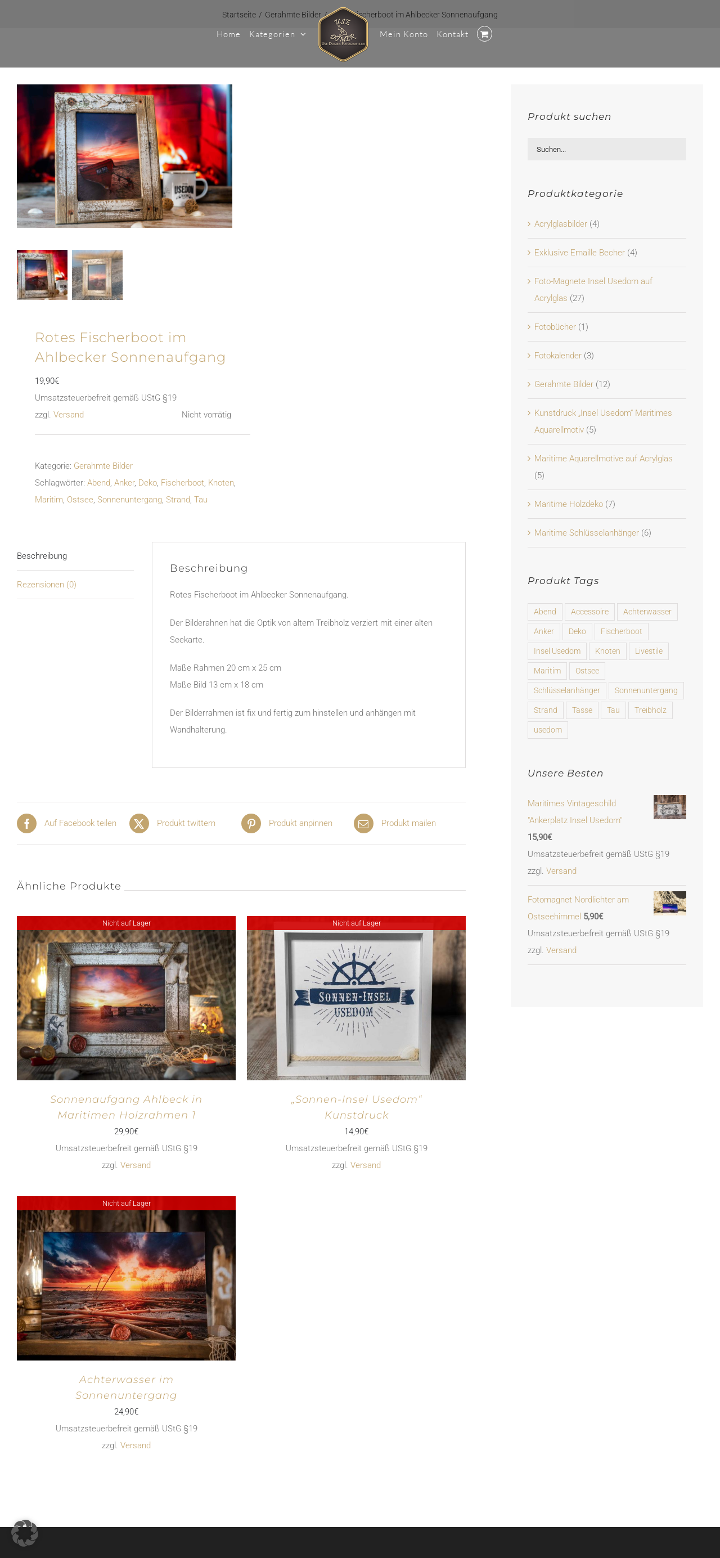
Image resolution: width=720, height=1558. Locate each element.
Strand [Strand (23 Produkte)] (545, 710)
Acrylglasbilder (560, 224)
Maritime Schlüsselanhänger (586, 533)
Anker (124, 481)
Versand (68, 413)
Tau (201, 498)
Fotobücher (555, 327)
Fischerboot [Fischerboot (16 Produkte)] (621, 631)
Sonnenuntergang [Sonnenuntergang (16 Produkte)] (646, 690)
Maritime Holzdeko (568, 504)
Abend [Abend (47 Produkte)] (545, 611)
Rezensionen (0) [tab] (46, 583)
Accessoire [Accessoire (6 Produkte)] (590, 611)
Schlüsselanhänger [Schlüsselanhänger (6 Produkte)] (567, 690)
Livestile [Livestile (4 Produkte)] (649, 650)
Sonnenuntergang (129, 498)
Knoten (221, 481)
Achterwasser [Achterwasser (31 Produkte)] (647, 611)
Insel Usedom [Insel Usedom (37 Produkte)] (557, 650)
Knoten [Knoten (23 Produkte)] (607, 650)
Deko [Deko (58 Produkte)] (577, 631)
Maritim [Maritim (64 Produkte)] (547, 670)
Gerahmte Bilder (103, 464)
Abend (98, 481)
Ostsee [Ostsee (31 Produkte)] (587, 670)
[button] (25, 1533)
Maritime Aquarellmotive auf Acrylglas (603, 459)
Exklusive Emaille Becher (579, 253)
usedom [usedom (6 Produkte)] (548, 729)
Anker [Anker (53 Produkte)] (544, 631)
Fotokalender (558, 356)
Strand (178, 498)
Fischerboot (182, 481)
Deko (147, 481)
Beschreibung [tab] (42, 554)
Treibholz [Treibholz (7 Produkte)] (650, 710)
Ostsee (80, 498)
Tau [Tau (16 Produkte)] (613, 710)
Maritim (49, 498)
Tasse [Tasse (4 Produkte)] (582, 710)
